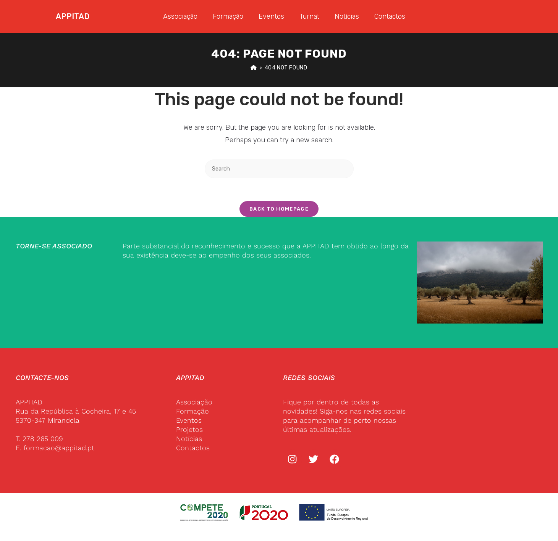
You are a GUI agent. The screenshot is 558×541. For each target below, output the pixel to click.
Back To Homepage (279, 209)
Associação (180, 16)
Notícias (347, 16)
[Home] (254, 67)
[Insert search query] (279, 168)
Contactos (389, 16)
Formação (228, 16)
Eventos (271, 16)
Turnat (309, 16)
